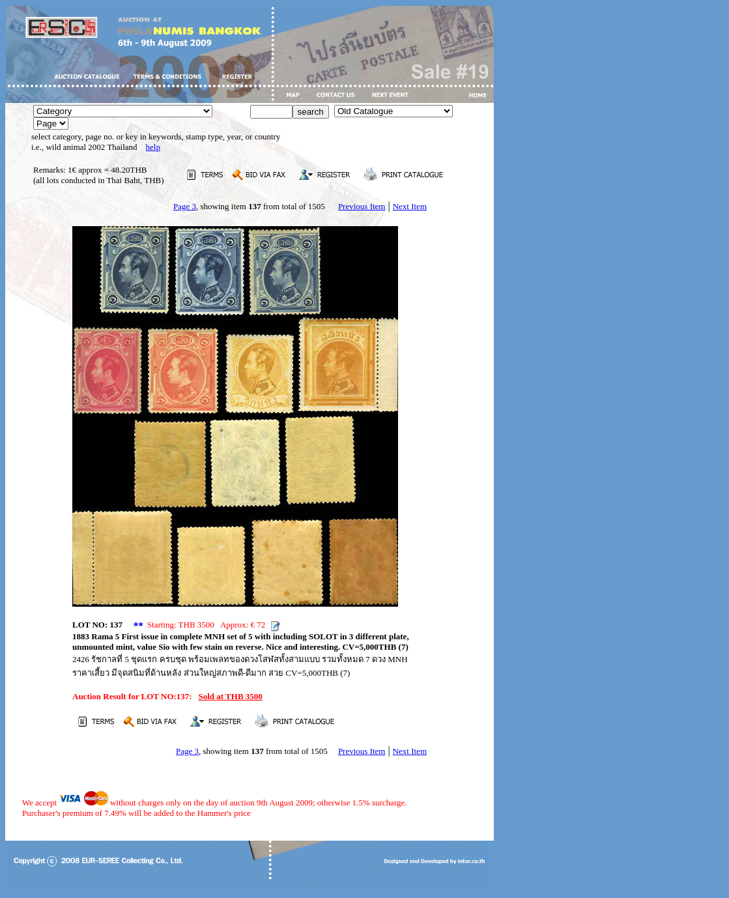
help (153, 147)
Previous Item (362, 206)
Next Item (410, 206)
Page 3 (184, 206)
